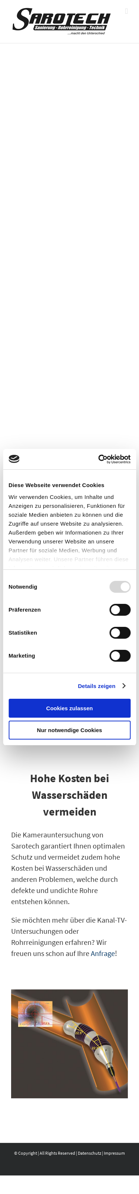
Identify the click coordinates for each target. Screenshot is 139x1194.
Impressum (114, 1153)
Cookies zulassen (69, 708)
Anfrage (103, 953)
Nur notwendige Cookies (69, 730)
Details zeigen (96, 686)
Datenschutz (89, 1153)
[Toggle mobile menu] (126, 11)
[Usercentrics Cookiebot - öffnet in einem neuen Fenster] (98, 459)
